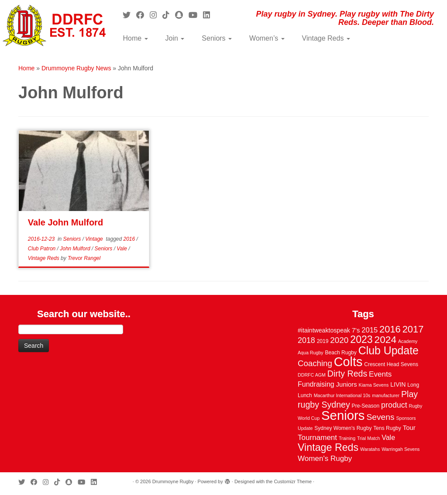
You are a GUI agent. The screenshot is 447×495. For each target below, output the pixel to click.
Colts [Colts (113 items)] (348, 362)
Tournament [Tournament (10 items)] (317, 437)
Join (175, 38)
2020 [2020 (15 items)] (339, 340)
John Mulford (76, 249)
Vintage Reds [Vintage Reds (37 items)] (328, 447)
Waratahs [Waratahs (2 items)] (370, 449)
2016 (130, 239)
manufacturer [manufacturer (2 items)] (385, 395)
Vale (122, 249)
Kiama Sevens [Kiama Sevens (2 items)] (374, 385)
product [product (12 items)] (394, 405)
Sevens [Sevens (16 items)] (380, 417)
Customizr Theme (293, 481)
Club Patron (42, 249)
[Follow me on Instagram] (156, 15)
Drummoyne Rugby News (76, 68)
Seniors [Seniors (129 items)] (342, 415)
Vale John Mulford (65, 222)
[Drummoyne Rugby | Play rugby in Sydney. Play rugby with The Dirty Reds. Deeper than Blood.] (52, 26)
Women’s (267, 38)
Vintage (94, 239)
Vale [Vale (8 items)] (388, 437)
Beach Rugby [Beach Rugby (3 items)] (341, 353)
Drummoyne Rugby (173, 481)
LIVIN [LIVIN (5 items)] (398, 384)
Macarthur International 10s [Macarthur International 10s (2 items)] (342, 395)
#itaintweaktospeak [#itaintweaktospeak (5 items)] (324, 330)
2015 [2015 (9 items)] (369, 330)
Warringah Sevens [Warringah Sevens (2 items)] (400, 449)
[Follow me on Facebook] (143, 15)
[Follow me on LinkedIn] (209, 15)
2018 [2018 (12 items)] (306, 340)
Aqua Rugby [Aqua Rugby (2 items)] (310, 352)
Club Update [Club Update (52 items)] (388, 350)
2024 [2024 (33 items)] (385, 339)
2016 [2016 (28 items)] (390, 329)
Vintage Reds (326, 38)
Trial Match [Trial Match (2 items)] (368, 438)
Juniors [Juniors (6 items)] (346, 384)
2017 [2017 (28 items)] (413, 329)
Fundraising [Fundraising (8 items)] (316, 384)
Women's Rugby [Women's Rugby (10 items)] (325, 458)
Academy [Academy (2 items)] (407, 341)
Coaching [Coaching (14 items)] (315, 363)
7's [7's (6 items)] (356, 330)
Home (135, 38)
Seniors (217, 38)
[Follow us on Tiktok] (168, 15)
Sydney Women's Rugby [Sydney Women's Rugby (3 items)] (342, 428)
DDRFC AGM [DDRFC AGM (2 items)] (312, 374)
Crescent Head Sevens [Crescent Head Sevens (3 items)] (391, 364)
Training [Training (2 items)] (347, 438)
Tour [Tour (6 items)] (409, 427)
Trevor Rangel (84, 258)
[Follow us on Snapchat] (182, 15)
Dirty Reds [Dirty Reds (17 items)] (347, 373)
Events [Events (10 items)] (380, 374)
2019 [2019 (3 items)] (323, 341)
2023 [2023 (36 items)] (361, 339)
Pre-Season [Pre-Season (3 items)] (366, 406)
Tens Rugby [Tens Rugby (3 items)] (387, 428)
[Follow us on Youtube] (196, 15)
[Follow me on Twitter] (129, 15)
